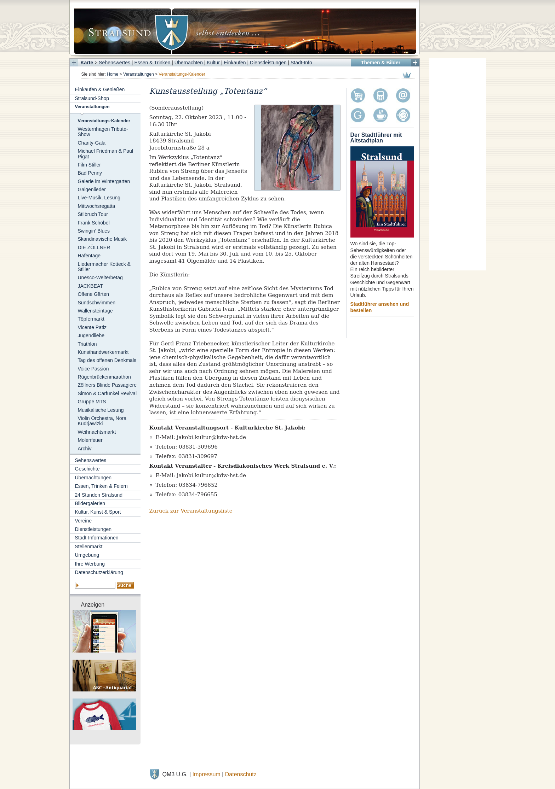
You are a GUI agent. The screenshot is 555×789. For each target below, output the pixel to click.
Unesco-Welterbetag (100, 277)
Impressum (207, 774)
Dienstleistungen (268, 62)
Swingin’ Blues (94, 231)
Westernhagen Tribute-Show (103, 131)
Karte (87, 62)
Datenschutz (241, 774)
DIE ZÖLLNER (94, 247)
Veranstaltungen (138, 74)
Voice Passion (93, 369)
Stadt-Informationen (97, 537)
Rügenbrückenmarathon (104, 377)
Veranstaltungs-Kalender (104, 120)
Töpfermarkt (91, 319)
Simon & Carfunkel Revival (107, 393)
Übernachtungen (93, 477)
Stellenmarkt (89, 546)
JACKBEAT (90, 286)
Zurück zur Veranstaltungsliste (191, 511)
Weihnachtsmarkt (97, 432)
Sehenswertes (114, 62)
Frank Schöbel (94, 223)
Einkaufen (235, 62)
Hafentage (89, 255)
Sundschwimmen (97, 302)
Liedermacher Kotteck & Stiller (104, 266)
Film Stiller (89, 165)
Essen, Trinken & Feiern (101, 486)
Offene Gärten (93, 294)
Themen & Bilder (380, 62)
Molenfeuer (90, 440)
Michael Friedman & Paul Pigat (105, 153)
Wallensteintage (95, 311)
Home (112, 74)
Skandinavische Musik (102, 239)
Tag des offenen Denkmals (107, 360)
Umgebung (87, 555)
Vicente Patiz (92, 327)
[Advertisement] (457, 164)
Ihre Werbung (90, 564)
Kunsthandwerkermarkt (103, 352)
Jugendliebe (91, 335)
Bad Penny (90, 173)
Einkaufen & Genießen (100, 89)
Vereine (83, 521)
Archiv (85, 448)
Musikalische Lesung (101, 410)
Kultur (213, 62)
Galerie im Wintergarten (104, 181)
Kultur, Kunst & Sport (98, 512)
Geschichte (87, 469)
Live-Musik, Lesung (99, 197)
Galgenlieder (92, 189)
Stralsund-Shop (92, 98)
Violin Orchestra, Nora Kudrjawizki (102, 420)
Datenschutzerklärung (99, 572)
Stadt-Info (301, 62)
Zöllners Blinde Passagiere (107, 385)
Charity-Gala (92, 143)
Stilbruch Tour (93, 214)
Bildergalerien (90, 503)
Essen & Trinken (152, 62)
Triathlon (87, 344)
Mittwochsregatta (96, 206)
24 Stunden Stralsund (99, 495)
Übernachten (188, 62)
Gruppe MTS (92, 401)
